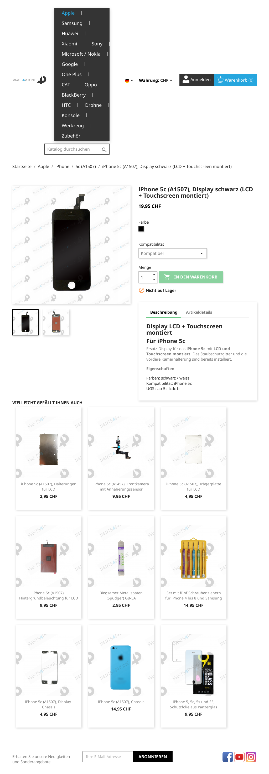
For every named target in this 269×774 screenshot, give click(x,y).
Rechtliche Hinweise (97, 691)
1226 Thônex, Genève (32, 715)
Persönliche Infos (153, 691)
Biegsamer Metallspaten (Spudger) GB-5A (121, 496)
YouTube (239, 657)
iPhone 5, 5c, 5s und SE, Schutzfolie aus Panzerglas (193, 604)
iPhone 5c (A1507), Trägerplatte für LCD (193, 387)
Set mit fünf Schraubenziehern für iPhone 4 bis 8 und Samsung (193, 496)
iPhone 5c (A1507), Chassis (121, 601)
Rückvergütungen (154, 707)
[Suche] (77, 16)
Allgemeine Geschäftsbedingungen (100, 703)
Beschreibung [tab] (163, 212)
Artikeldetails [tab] (199, 212)
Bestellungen (150, 700)
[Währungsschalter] (167, 14)
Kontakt (86, 746)
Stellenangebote (93, 737)
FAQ (82, 729)
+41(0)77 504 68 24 (30, 723)
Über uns (87, 713)
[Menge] (144, 177)
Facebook (228, 657)
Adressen (146, 716)
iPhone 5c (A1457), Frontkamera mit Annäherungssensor (121, 387)
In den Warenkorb (191, 177)
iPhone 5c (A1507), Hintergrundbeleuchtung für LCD (48, 496)
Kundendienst (91, 721)
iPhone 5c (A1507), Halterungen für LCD (48, 387)
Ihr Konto (151, 684)
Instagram (251, 657)
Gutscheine (148, 724)
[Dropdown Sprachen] (130, 14)
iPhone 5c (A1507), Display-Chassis (48, 604)
